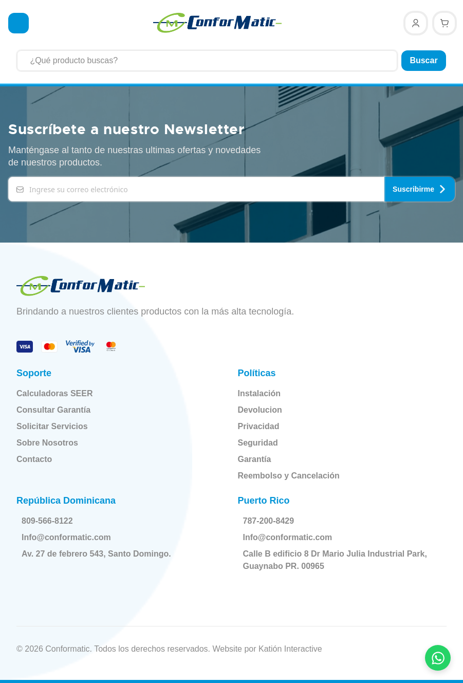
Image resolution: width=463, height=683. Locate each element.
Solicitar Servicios (52, 426)
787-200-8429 (271, 521)
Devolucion (260, 409)
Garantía (254, 459)
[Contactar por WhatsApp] (438, 658)
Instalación (259, 393)
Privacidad (259, 426)
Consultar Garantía (53, 409)
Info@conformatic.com (68, 537)
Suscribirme (420, 189)
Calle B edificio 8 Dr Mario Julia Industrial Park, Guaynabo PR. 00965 (337, 559)
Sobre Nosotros (47, 442)
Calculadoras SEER (54, 393)
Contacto (34, 459)
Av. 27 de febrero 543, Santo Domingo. (98, 554)
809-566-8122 (49, 521)
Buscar (423, 60)
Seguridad (258, 442)
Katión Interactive (290, 648)
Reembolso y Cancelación (289, 475)
